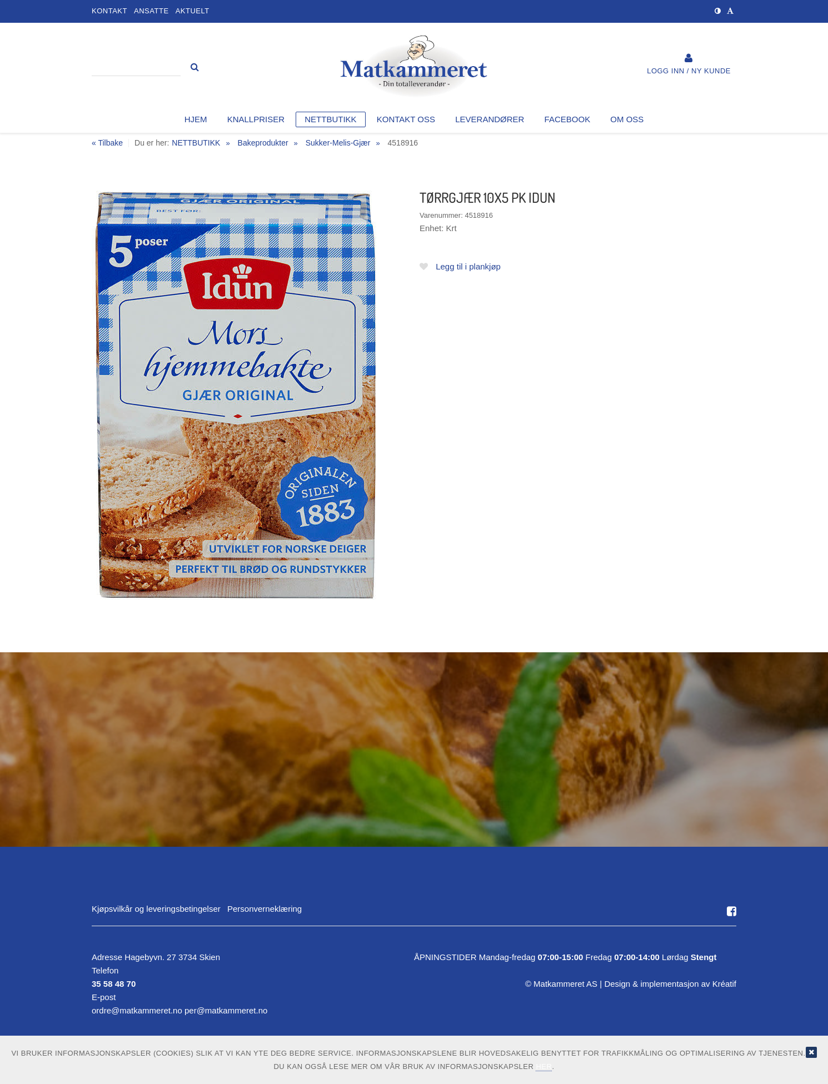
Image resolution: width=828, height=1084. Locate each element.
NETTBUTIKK (196, 142)
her (544, 1066)
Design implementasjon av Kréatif (670, 983)
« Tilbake (107, 143)
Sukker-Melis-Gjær (338, 142)
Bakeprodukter (263, 142)
